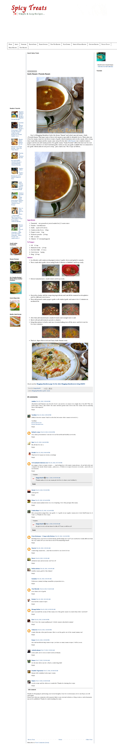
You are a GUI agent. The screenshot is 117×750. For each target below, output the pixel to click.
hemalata (34, 579)
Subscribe (23, 44)
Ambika (34, 401)
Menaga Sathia (36, 609)
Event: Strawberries (37, 424)
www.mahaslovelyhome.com (40, 463)
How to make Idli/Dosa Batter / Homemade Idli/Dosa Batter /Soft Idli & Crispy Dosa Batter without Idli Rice (17, 214)
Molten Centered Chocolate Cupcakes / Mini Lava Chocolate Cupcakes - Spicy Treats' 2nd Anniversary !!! (17, 231)
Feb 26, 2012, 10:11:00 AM (43, 599)
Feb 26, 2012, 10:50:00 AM (48, 609)
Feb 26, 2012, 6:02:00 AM (44, 579)
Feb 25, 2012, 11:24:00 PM (46, 510)
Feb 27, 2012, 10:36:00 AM (51, 670)
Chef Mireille (35, 589)
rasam (48, 390)
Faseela (34, 548)
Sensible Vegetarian (37, 670)
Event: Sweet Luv (37, 422)
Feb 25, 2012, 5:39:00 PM (43, 401)
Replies (35, 474)
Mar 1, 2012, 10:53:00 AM (53, 478)
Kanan (33, 640)
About (16, 44)
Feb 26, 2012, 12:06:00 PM (42, 619)
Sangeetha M (40, 478)
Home (10, 44)
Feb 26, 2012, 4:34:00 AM (47, 568)
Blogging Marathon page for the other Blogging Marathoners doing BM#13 (61, 384)
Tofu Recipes (23, 47)
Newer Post (31, 739)
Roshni (34, 599)
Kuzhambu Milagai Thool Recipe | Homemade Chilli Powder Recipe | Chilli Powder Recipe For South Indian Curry (17, 129)
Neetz (33, 558)
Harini (33, 490)
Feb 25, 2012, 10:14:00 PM (42, 500)
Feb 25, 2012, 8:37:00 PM (55, 463)
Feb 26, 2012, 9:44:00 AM (47, 589)
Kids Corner (66, 44)
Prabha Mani (35, 510)
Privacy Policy (105, 44)
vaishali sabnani (36, 650)
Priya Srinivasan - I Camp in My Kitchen (43, 536)
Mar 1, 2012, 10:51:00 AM (53, 524)
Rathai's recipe (36, 432)
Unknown (34, 630)
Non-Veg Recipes (55, 44)
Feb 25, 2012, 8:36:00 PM (43, 452)
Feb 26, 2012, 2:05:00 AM (43, 548)
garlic (44, 390)
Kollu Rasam (71, 141)
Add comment (32, 689)
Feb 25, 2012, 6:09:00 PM (44, 415)
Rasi (33, 442)
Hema (33, 500)
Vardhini (34, 415)
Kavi (33, 619)
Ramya (33, 660)
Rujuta (33, 681)
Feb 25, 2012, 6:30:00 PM (48, 432)
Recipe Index (32, 44)
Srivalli (33, 452)
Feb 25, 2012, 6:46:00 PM (41, 442)
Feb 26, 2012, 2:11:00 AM (42, 558)
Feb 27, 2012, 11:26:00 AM (43, 681)
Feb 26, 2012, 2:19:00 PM (42, 640)
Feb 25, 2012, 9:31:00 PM (43, 490)
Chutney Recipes (94, 44)
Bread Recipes (13, 47)
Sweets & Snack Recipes (79, 44)
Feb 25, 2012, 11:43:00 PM (62, 536)
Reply (33, 409)
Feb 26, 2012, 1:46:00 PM (45, 630)
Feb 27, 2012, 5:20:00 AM (43, 660)
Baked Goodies (43, 44)
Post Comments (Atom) (42, 742)
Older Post (89, 739)
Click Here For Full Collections (105, 66)
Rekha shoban (36, 568)
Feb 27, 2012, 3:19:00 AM (48, 650)
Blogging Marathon (37, 390)
